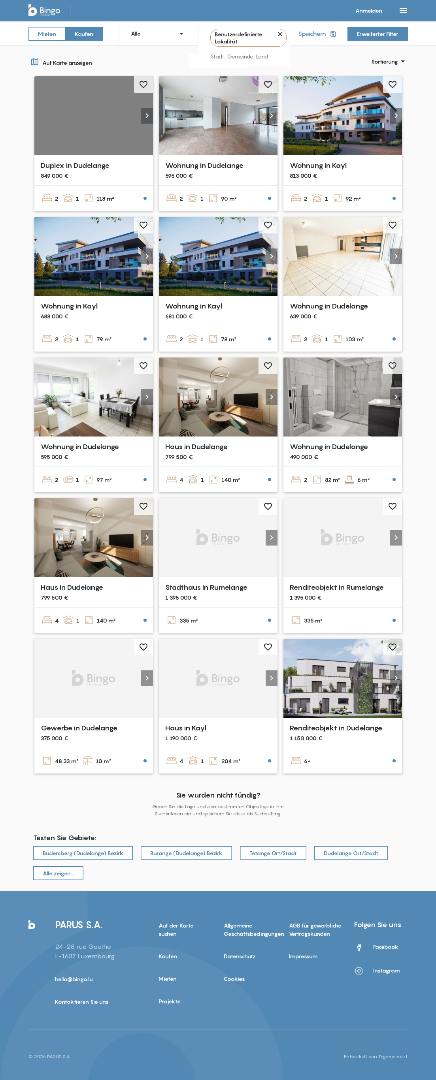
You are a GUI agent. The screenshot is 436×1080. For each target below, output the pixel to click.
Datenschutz (240, 956)
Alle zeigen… (58, 873)
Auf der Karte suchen (176, 929)
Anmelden (368, 10)
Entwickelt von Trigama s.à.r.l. (376, 1056)
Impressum (303, 956)
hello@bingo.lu (74, 979)
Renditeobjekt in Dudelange (336, 728)
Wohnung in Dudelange (204, 165)
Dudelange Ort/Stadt (351, 853)
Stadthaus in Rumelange (206, 587)
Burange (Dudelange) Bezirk (186, 853)
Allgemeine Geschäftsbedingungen (250, 929)
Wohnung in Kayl (318, 165)
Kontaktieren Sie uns (82, 1001)
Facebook (376, 947)
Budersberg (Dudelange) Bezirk (83, 853)
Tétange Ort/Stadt (273, 853)
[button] (147, 116)
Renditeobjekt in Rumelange (337, 587)
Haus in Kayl (185, 728)
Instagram (377, 971)
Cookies (234, 978)
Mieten (47, 33)
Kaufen (84, 33)
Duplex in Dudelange (75, 165)
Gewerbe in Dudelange (79, 728)
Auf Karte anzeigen (60, 61)
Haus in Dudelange (196, 446)
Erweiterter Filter (377, 33)
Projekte (170, 1001)
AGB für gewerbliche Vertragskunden (315, 929)
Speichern (318, 33)
